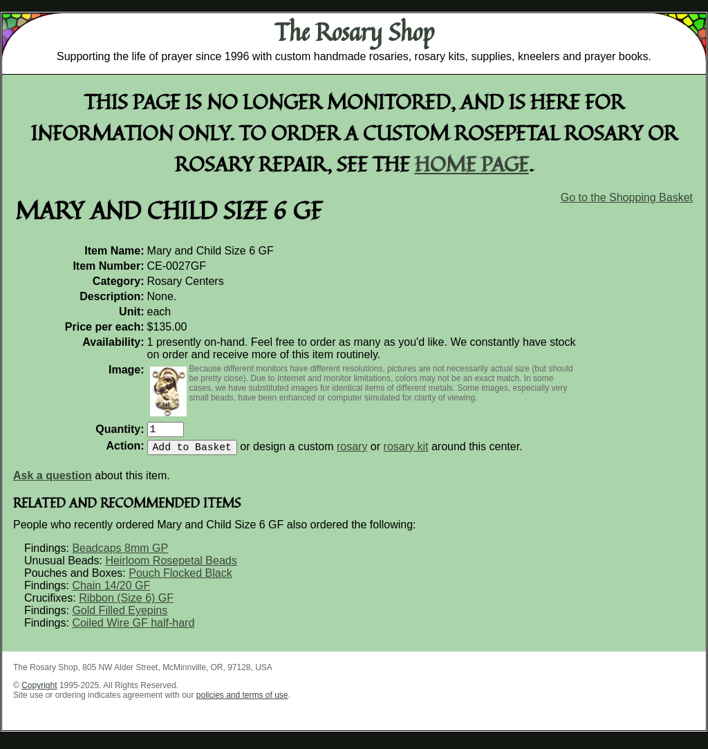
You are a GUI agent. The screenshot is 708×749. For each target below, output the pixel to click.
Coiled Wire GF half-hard (133, 628)
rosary (352, 452)
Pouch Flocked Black (180, 578)
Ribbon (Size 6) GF (126, 603)
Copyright (39, 691)
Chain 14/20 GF (111, 591)
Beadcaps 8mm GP (120, 554)
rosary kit (406, 452)
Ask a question (52, 481)
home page (472, 163)
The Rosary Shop (354, 31)
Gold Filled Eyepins (119, 616)
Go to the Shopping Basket (627, 197)
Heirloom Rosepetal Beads (170, 566)
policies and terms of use (242, 700)
